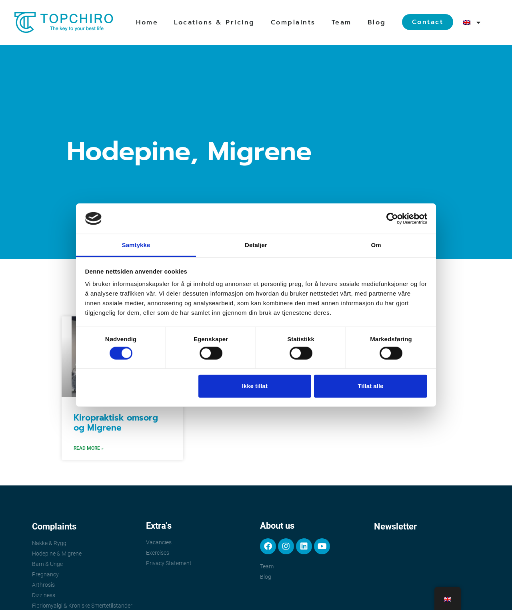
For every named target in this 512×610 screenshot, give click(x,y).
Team (342, 22)
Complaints (293, 22)
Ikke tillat (255, 386)
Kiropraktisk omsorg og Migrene (116, 422)
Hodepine (128, 151)
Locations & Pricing (214, 22)
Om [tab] (376, 245)
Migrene (260, 151)
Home (147, 22)
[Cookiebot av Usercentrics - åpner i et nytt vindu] (392, 219)
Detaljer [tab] (256, 245)
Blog (377, 22)
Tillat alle (370, 386)
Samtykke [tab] (136, 245)
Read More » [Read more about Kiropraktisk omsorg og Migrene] (89, 448)
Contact (428, 22)
